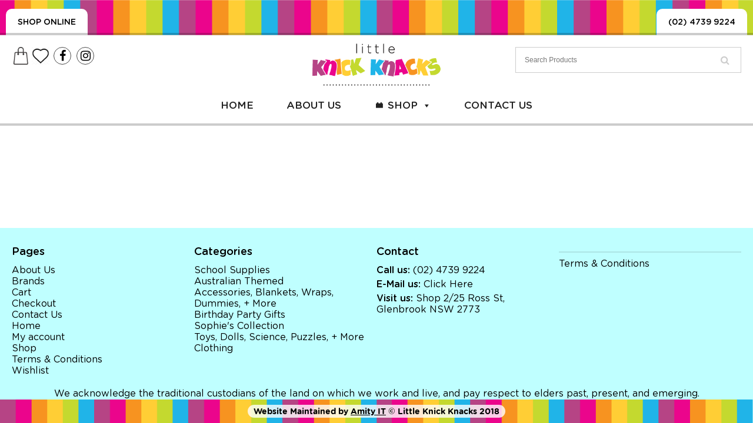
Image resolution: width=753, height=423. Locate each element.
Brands (28, 281)
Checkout (34, 303)
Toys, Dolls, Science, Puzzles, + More (279, 337)
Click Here (448, 284)
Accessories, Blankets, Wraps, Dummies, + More (264, 298)
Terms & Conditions (57, 359)
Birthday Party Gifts (239, 315)
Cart (21, 292)
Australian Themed (239, 281)
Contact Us (498, 105)
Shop (409, 105)
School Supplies (232, 270)
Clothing (213, 348)
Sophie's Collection (239, 326)
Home (237, 105)
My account (38, 337)
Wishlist (30, 370)
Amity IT (368, 411)
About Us (313, 105)
